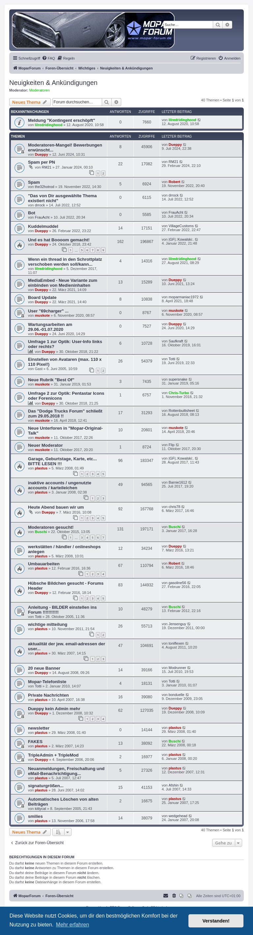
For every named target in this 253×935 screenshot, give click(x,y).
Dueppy (41, 154)
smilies (35, 816)
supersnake (178, 379)
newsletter (38, 728)
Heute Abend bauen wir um (56, 507)
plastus (41, 468)
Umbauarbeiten (44, 563)
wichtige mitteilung (47, 624)
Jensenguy (177, 624)
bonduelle (176, 695)
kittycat (40, 809)
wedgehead (178, 816)
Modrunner (177, 668)
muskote (42, 315)
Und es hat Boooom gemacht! (59, 239)
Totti (172, 359)
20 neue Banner (44, 668)
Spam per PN (41, 162)
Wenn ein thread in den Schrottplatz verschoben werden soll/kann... (65, 262)
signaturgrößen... (46, 785)
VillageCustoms (181, 226)
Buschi (41, 532)
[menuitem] (48, 58)
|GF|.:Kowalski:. (181, 239)
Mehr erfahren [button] (72, 924)
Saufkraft (176, 341)
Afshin (174, 785)
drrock (40, 205)
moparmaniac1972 (184, 297)
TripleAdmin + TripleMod (53, 755)
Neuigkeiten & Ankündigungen (53, 82)
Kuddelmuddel (43, 226)
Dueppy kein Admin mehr (54, 708)
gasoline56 (177, 583)
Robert (174, 182)
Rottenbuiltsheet (182, 411)
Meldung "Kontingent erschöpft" (61, 120)
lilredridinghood (49, 125)
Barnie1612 (178, 482)
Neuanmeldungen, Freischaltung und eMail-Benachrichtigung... (66, 771)
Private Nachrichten (48, 695)
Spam (34, 182)
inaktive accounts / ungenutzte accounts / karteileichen (59, 485)
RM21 (46, 167)
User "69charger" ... (48, 310)
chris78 (174, 507)
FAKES (35, 741)
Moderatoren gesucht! (50, 527)
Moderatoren (39, 90)
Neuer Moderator (45, 445)
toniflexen (176, 643)
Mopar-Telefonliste (47, 681)
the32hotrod (44, 187)
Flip (172, 445)
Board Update (42, 297)
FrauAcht (42, 217)
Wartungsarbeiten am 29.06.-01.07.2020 (50, 327)
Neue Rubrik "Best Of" (51, 379)
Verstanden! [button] (216, 920)
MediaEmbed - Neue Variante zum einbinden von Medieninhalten (62, 283)
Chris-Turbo (179, 393)
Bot (31, 212)
